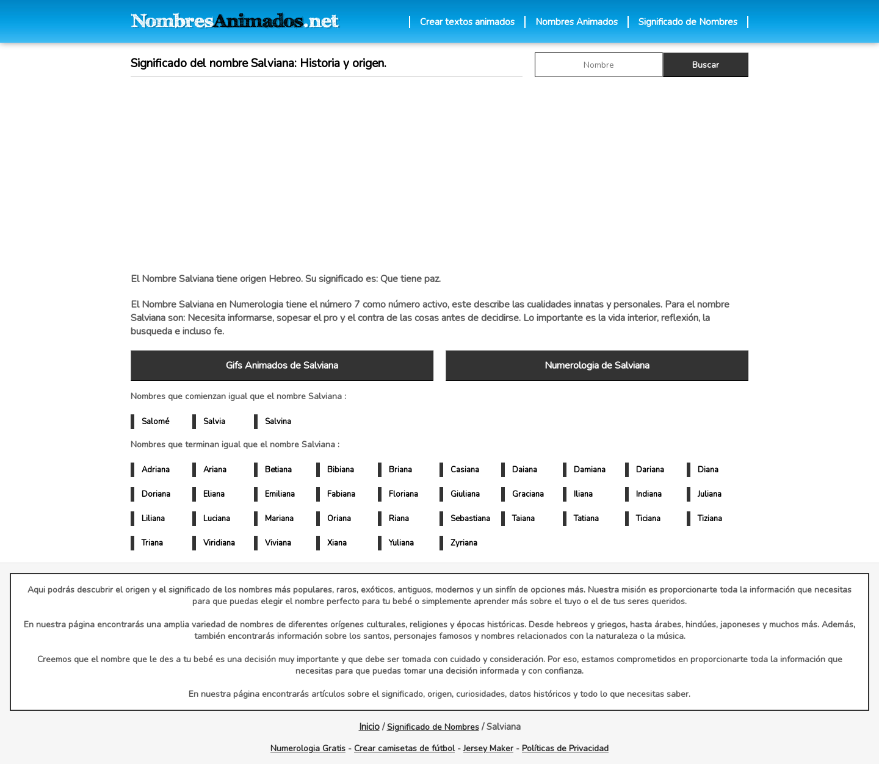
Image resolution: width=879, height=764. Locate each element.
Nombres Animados (576, 22)
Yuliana (401, 543)
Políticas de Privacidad (565, 748)
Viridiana (219, 543)
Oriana (339, 518)
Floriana (403, 494)
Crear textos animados (467, 22)
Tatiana (586, 518)
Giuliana (465, 494)
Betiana (278, 469)
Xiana (337, 543)
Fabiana (341, 494)
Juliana (710, 494)
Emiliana (280, 494)
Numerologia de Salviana (596, 365)
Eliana (214, 494)
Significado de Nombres (687, 22)
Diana (708, 469)
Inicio (369, 727)
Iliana (583, 494)
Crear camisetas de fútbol (404, 748)
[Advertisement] (439, 174)
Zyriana (463, 543)
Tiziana (710, 518)
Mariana (279, 518)
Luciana (216, 518)
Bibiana (340, 469)
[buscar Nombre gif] (599, 64)
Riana (399, 518)
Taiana (523, 518)
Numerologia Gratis (307, 748)
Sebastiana (470, 518)
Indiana (649, 494)
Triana (152, 543)
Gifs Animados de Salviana (282, 365)
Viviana (278, 543)
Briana (400, 469)
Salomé (155, 421)
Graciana (528, 494)
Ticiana (648, 518)
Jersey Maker (488, 748)
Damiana (590, 469)
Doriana (156, 494)
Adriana (156, 469)
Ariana (214, 469)
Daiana (524, 469)
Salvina (278, 421)
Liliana (153, 518)
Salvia (214, 421)
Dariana (650, 469)
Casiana (464, 469)
